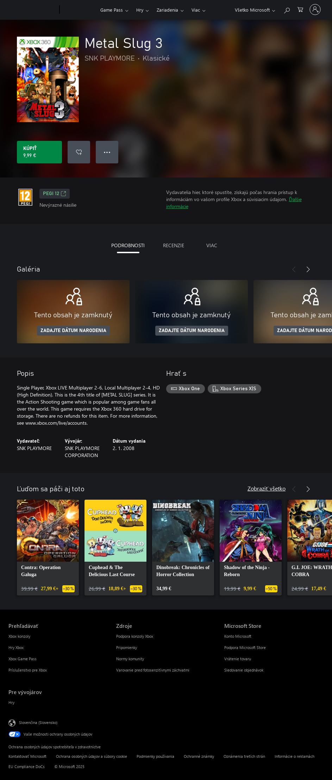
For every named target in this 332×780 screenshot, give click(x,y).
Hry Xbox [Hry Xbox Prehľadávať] (16, 647)
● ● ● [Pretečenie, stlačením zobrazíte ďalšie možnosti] (107, 152)
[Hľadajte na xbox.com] (286, 9)
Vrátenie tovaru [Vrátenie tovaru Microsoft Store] (237, 658)
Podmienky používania (155, 756)
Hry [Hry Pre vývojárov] (11, 702)
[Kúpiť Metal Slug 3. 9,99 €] (39, 152)
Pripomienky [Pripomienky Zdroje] (126, 647)
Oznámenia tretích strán (244, 756)
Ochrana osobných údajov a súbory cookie (91, 756)
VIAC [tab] (211, 245)
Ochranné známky (199, 756)
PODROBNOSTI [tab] (128, 245)
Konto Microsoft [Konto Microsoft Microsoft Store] (237, 636)
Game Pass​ (111, 10)
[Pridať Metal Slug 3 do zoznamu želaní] (79, 152)
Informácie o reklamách (294, 756)
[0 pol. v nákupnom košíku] (300, 9)
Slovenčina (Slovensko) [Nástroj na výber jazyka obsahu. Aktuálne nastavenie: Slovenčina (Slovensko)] (38, 722)
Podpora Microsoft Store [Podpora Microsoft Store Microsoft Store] (245, 647)
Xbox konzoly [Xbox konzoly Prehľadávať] (19, 636)
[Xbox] (79, 9)
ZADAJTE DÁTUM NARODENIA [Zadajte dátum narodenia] (73, 330)
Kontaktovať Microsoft (27, 756)
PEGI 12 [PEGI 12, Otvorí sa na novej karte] (54, 193)
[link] (48, 547)
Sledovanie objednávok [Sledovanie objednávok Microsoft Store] (243, 670)
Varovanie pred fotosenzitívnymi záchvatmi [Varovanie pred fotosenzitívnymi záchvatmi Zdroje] (152, 670)
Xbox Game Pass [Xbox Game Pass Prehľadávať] (22, 658)
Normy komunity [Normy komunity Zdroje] (130, 658)
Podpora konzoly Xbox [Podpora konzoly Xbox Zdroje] (134, 636)
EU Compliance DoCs (26, 766)
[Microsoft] (32, 9)
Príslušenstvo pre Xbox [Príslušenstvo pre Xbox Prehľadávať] (27, 670)
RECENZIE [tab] (173, 245)
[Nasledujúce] (308, 269)
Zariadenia (167, 10)
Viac (196, 10)
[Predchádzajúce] (294, 269)
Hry (139, 10)
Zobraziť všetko (267, 488)
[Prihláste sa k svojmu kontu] (315, 9)
